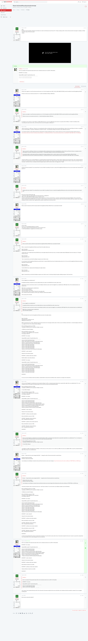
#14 (64, 442)
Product (26, 7)
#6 (64, 171)
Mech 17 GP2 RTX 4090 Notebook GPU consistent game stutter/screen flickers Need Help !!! (78, 132)
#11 (64, 286)
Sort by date (59, 86)
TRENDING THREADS (74, 60)
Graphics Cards (74, 85)
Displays (73, 124)
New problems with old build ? (79, 126)
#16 (64, 483)
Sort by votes (65, 86)
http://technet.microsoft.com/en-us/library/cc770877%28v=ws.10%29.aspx (35, 471)
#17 (64, 552)
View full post (22, 81)
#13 (64, 390)
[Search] (30, 2)
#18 (64, 586)
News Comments (75, 111)
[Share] (66, 28)
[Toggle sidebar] (86, 6)
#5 (64, 148)
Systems (29, 7)
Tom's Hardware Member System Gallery (79, 63)
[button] (2, 2)
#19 (64, 607)
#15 (64, 463)
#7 (64, 190)
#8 (64, 210)
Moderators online (74, 155)
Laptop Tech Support (75, 120)
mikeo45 (15, 7)
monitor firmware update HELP (79, 122)
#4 (64, 128)
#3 (64, 109)
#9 (64, 230)
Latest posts (72, 114)
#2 (64, 89)
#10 (64, 245)
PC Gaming (74, 72)
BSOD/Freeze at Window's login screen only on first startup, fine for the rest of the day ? (79, 149)
